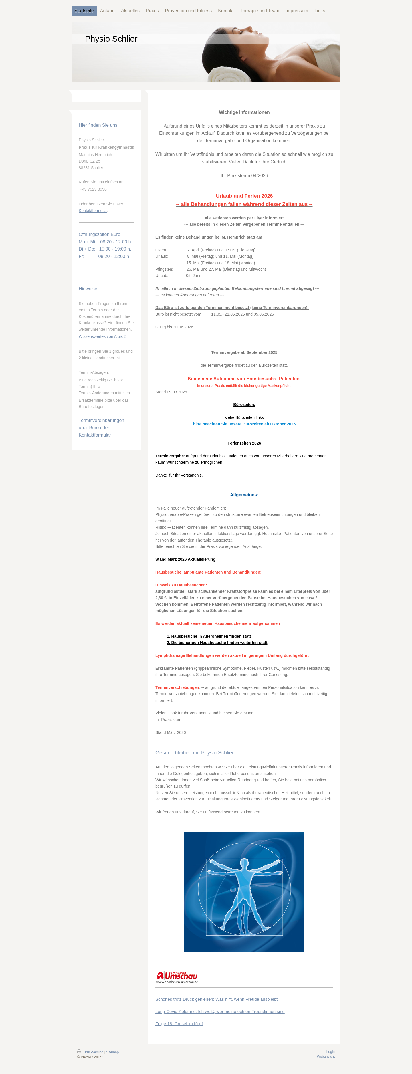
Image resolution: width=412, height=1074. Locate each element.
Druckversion (90, 1052)
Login (330, 1052)
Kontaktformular (93, 210)
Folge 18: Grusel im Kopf (179, 1023)
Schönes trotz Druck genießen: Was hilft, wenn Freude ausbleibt (216, 999)
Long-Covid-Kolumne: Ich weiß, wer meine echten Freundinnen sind (220, 1011)
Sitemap (112, 1052)
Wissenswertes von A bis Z (102, 336)
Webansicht (326, 1057)
